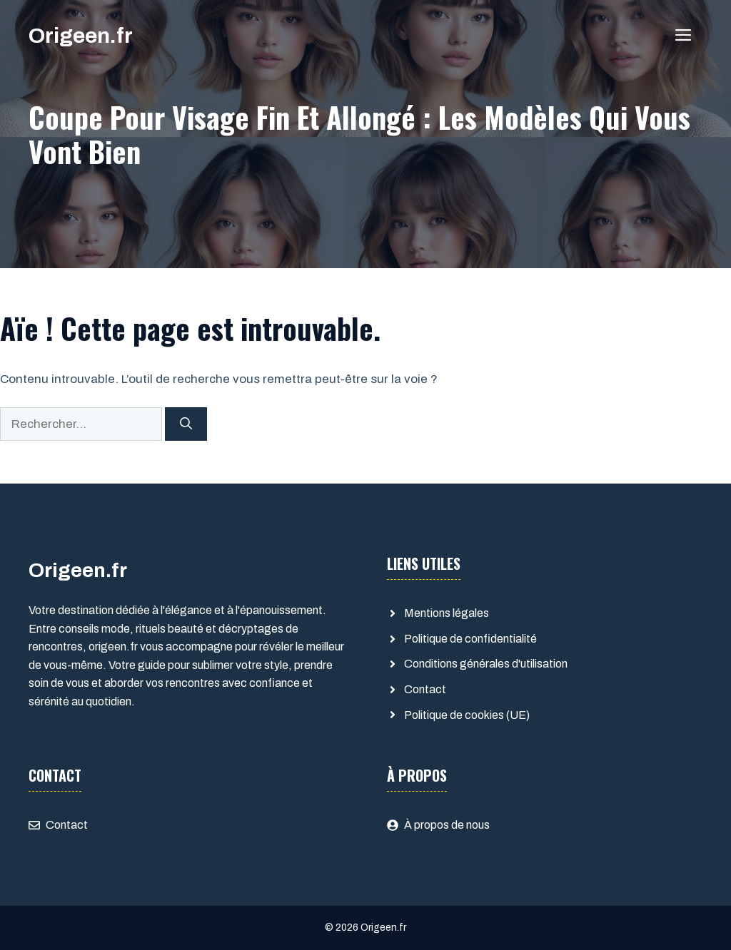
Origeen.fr (81, 35)
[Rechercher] (186, 424)
